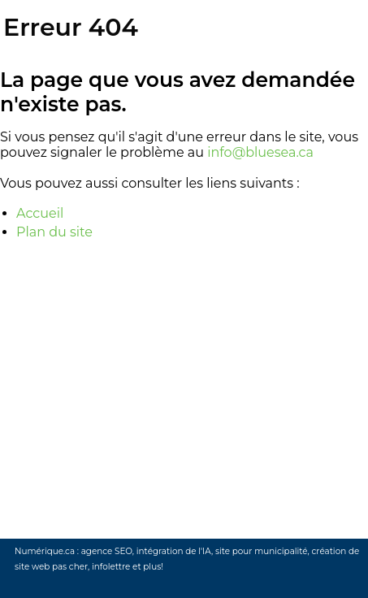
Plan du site (54, 232)
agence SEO (106, 551)
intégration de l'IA (173, 551)
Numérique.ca (45, 551)
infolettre (111, 566)
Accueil (39, 213)
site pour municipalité (261, 551)
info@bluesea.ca (260, 152)
